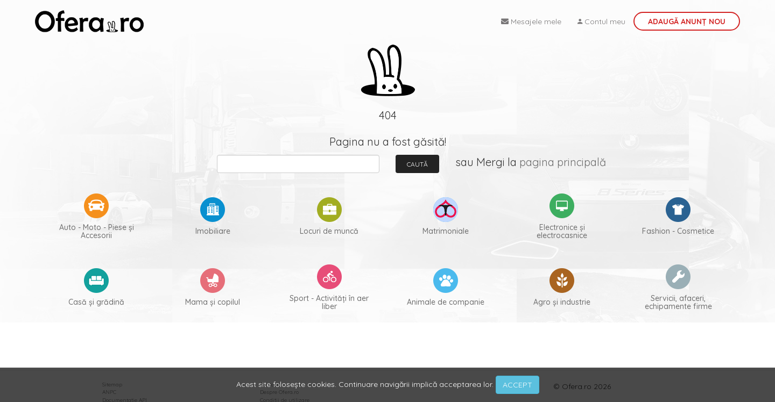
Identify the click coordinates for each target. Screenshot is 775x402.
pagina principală (562, 162)
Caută (417, 164)
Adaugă (686, 21)
